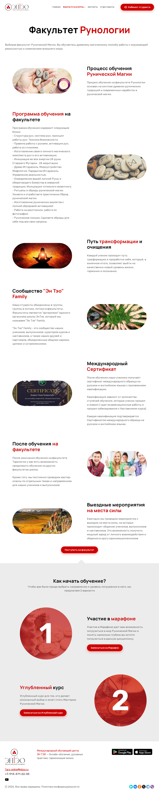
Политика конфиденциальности (60, 786)
